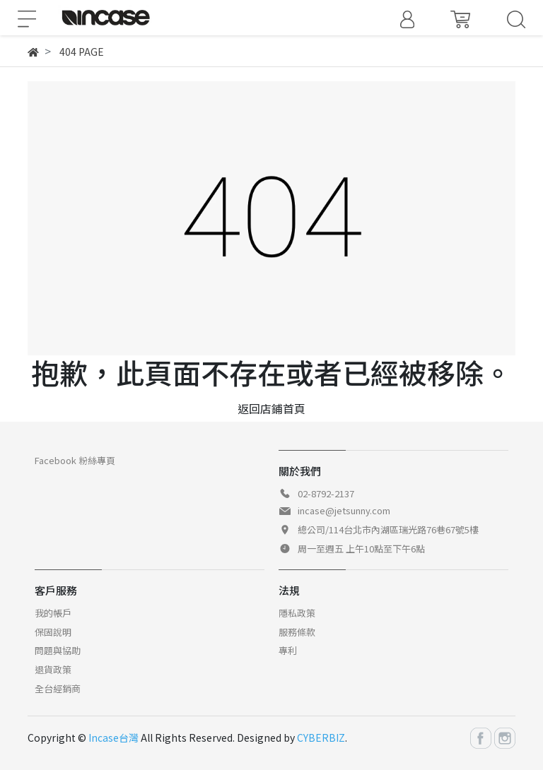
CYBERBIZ (321, 737)
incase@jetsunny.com (344, 510)
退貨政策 (53, 669)
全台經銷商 (58, 688)
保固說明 (53, 632)
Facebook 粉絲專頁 (75, 460)
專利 (288, 650)
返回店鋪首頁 (271, 408)
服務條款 (297, 632)
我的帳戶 (53, 613)
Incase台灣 (113, 737)
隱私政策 (297, 613)
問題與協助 (58, 650)
